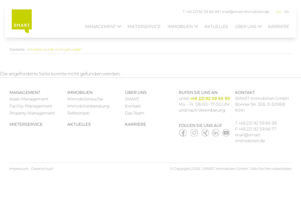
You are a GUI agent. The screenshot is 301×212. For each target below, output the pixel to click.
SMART (132, 99)
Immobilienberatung (88, 106)
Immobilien (180, 26)
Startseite (17, 49)
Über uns (245, 26)
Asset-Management (28, 99)
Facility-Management (30, 106)
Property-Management (32, 113)
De (278, 11)
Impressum (19, 168)
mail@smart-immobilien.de (245, 11)
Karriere (278, 26)
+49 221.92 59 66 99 (257, 123)
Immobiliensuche (85, 99)
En (287, 11)
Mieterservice (144, 26)
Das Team (134, 113)
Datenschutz (42, 168)
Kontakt (133, 106)
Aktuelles (216, 26)
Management (100, 26)
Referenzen (78, 113)
